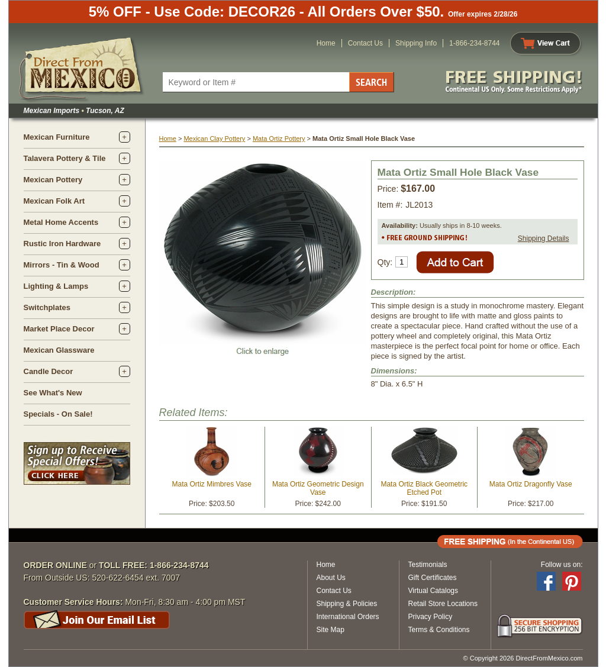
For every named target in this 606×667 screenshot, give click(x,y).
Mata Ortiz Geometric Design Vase (318, 488)
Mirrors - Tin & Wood (61, 264)
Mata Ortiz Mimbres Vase (212, 484)
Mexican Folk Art (54, 200)
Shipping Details (543, 238)
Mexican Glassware (59, 350)
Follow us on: (562, 564)
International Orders (348, 617)
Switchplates (47, 307)
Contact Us (365, 43)
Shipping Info (416, 43)
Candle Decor (48, 371)
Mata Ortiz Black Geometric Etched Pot (424, 488)
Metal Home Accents (61, 222)
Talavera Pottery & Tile (65, 158)
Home (326, 43)
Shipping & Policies (347, 604)
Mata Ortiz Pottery (279, 138)
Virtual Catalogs (433, 591)
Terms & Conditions (439, 630)
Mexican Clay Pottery (214, 138)
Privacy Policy (430, 617)
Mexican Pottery (53, 179)
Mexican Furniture (57, 137)
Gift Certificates (432, 577)
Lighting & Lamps (56, 286)
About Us (331, 577)
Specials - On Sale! (58, 414)
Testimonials (427, 564)
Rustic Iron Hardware (62, 243)
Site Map (330, 630)
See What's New (53, 392)
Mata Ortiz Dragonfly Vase (530, 484)
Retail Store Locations (443, 604)
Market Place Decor (59, 328)
